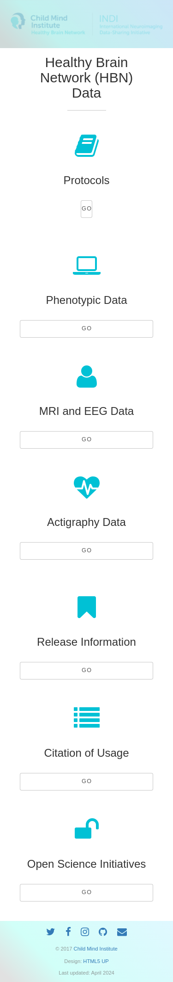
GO (87, 208)
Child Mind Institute (96, 948)
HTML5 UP (95, 961)
